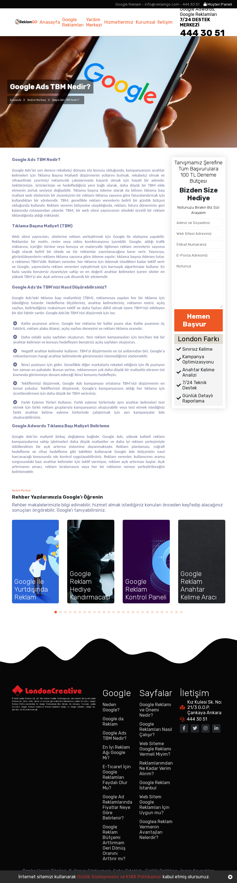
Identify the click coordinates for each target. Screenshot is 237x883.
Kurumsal (145, 22)
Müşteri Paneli (218, 4)
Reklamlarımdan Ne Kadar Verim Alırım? (156, 768)
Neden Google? (111, 707)
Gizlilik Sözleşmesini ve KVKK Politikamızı (119, 876)
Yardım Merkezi (94, 22)
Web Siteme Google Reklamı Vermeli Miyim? (155, 749)
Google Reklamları (73, 22)
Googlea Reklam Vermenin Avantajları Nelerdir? (156, 829)
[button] (55, 612)
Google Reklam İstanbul (154, 785)
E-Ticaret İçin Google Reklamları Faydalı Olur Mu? (117, 777)
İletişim (165, 22)
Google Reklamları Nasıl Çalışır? (155, 729)
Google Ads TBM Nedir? (115, 735)
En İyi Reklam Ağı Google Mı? (116, 752)
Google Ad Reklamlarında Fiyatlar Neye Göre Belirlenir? (117, 807)
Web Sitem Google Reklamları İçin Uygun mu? (154, 804)
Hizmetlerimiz (118, 22)
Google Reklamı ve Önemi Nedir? (155, 710)
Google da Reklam (113, 721)
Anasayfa (50, 22)
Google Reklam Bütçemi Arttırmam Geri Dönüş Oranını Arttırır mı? (114, 842)
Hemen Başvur (198, 320)
